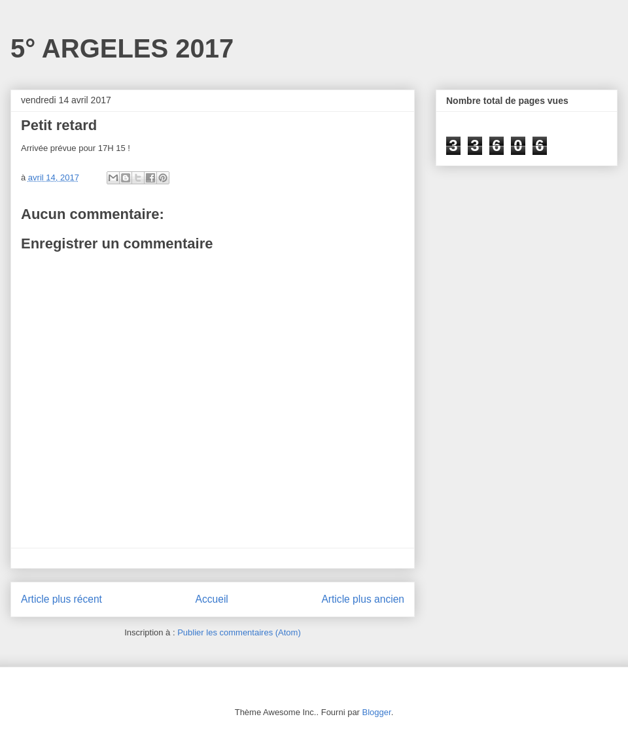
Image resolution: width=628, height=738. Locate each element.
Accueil (212, 599)
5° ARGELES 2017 (122, 48)
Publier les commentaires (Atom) (239, 632)
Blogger (376, 712)
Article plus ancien (362, 599)
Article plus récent (61, 599)
